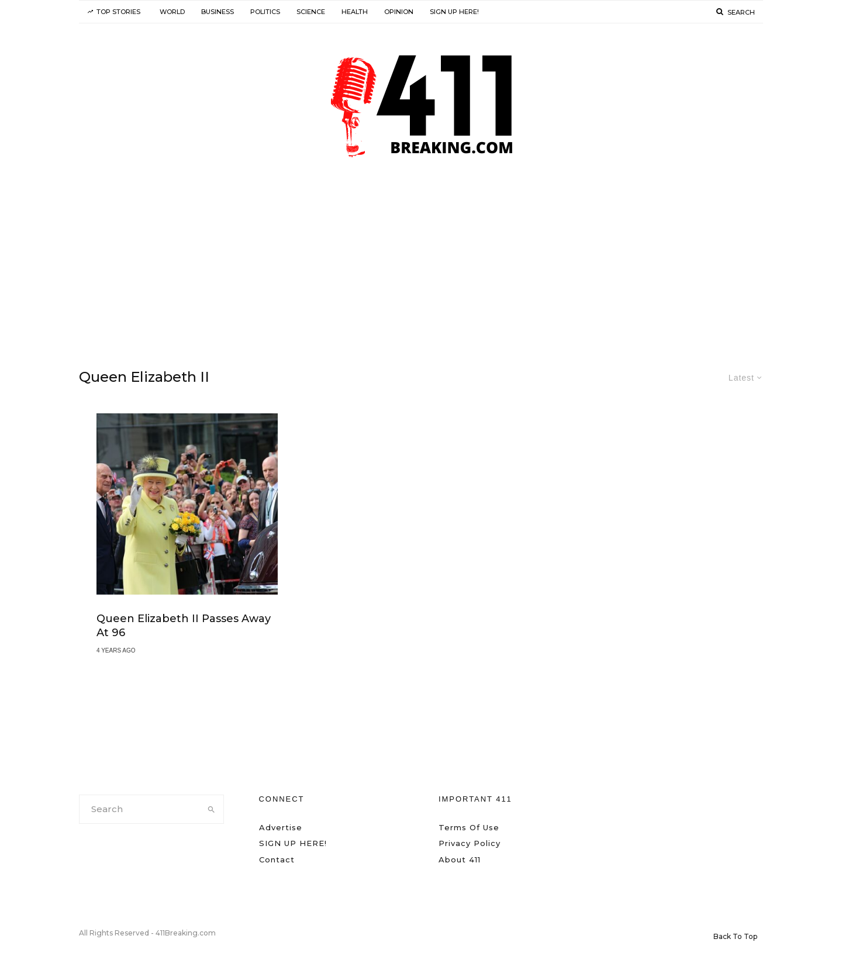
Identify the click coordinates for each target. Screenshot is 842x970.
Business (217, 12)
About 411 (460, 859)
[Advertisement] (421, 265)
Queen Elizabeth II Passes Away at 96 (183, 625)
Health (354, 12)
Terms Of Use (469, 827)
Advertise (280, 827)
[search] (211, 809)
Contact (277, 859)
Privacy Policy (470, 843)
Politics (265, 12)
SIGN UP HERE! (454, 12)
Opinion (398, 12)
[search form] (139, 809)
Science (310, 12)
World (172, 12)
